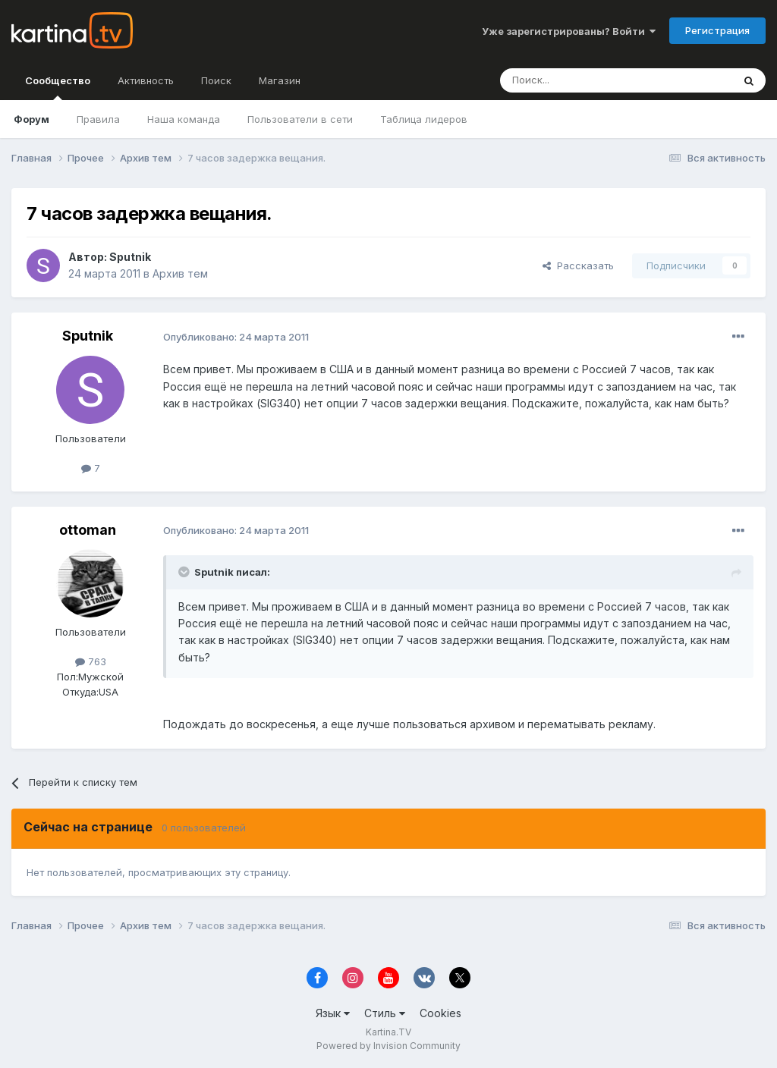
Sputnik (130, 256)
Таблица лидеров (423, 119)
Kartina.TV (388, 1032)
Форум (31, 119)
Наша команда (183, 119)
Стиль (384, 1013)
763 (90, 661)
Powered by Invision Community (388, 1045)
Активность (146, 80)
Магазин (279, 80)
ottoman (87, 530)
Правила (98, 119)
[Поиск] (574, 80)
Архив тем (180, 273)
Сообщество (57, 87)
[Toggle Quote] (185, 572)
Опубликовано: (236, 337)
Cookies (440, 1013)
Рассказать (578, 265)
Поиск (216, 80)
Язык (333, 1013)
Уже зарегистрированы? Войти (569, 31)
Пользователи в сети (300, 119)
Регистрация (717, 30)
